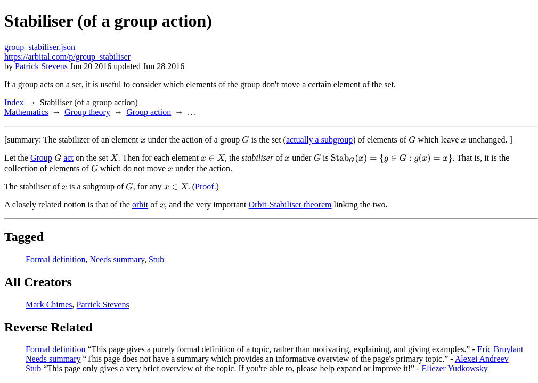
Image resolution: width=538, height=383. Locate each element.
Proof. (205, 186)
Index (13, 102)
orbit (140, 204)
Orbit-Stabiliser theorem (290, 204)
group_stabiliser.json (39, 47)
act (68, 157)
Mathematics (26, 111)
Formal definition (55, 259)
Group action (148, 111)
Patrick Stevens (41, 66)
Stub (156, 259)
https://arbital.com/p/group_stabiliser (67, 56)
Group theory (87, 111)
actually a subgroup (319, 139)
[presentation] (143, 140)
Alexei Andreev (482, 358)
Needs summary (116, 259)
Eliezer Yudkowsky (455, 368)
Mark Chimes (49, 304)
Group (41, 157)
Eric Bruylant (500, 349)
